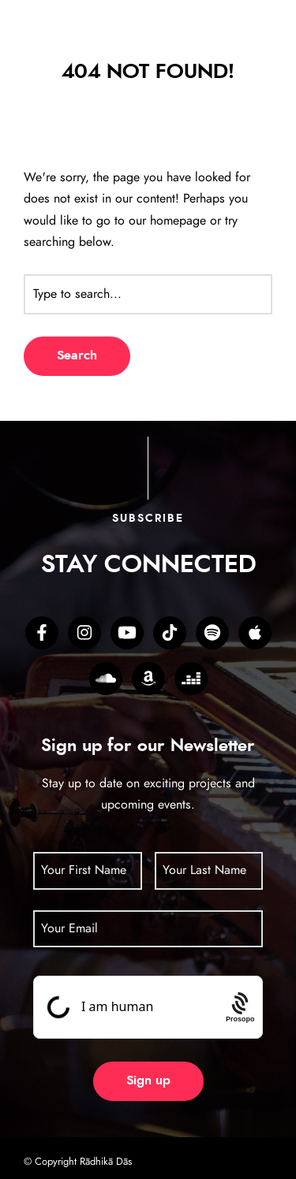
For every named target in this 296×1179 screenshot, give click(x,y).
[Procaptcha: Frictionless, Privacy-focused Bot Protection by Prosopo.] (240, 1006)
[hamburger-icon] (252, 44)
